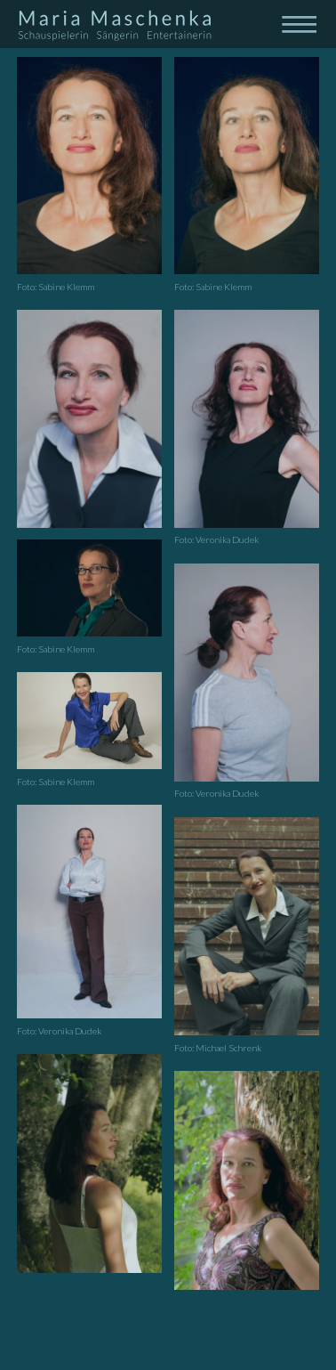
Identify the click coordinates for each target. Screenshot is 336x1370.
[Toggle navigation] (298, 23)
